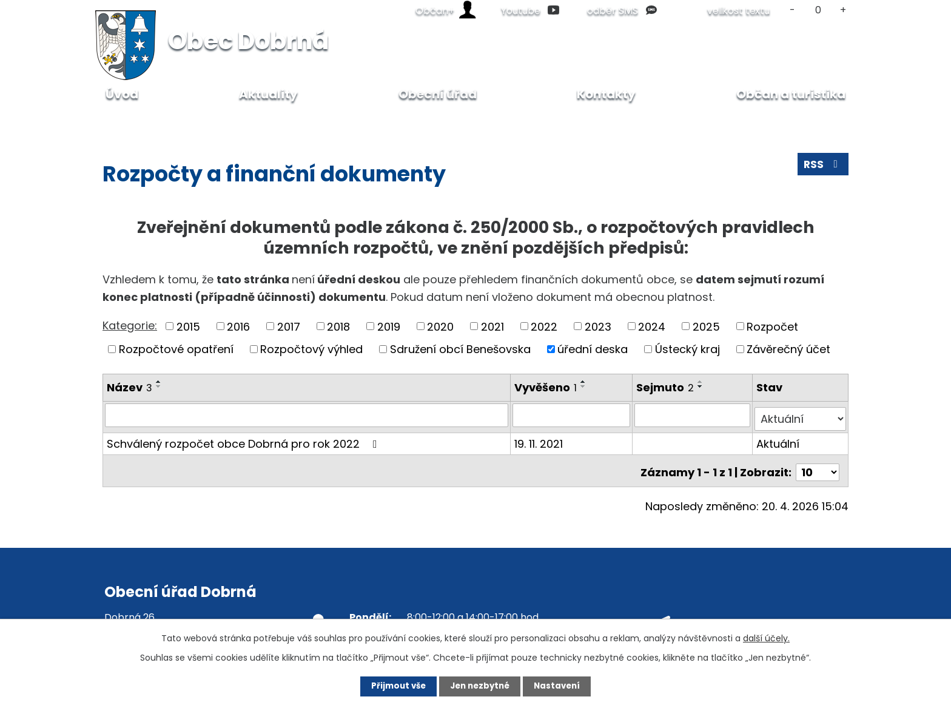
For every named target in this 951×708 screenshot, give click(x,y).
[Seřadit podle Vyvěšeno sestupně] (584, 386)
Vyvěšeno (546, 387)
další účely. (766, 637)
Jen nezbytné (480, 685)
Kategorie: (129, 325)
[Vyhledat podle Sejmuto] (693, 414)
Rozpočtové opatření (176, 349)
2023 (598, 326)
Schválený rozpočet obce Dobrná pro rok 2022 (244, 439)
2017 (288, 326)
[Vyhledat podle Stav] (800, 414)
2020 (440, 326)
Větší (843, 10)
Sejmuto (666, 387)
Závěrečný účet (788, 349)
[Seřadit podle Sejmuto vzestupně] (701, 381)
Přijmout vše (391, 685)
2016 (238, 326)
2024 (651, 326)
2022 (544, 326)
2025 (706, 326)
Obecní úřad (174, 121)
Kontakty (606, 94)
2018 (338, 326)
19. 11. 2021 (539, 439)
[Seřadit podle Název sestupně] (159, 386)
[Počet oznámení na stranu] (817, 465)
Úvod (115, 121)
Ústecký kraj (687, 349)
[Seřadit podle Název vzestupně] (159, 381)
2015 (188, 326)
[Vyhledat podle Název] (307, 414)
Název (129, 387)
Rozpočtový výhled (311, 349)
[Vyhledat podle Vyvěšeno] (572, 414)
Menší (792, 10)
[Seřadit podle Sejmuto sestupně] (701, 386)
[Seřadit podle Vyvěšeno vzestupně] (584, 381)
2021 (492, 326)
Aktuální (778, 439)
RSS (822, 166)
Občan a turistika (790, 94)
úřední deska (592, 349)
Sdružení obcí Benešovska (460, 349)
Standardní (818, 10)
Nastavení (564, 685)
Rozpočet (772, 326)
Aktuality (268, 94)
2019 (388, 326)
